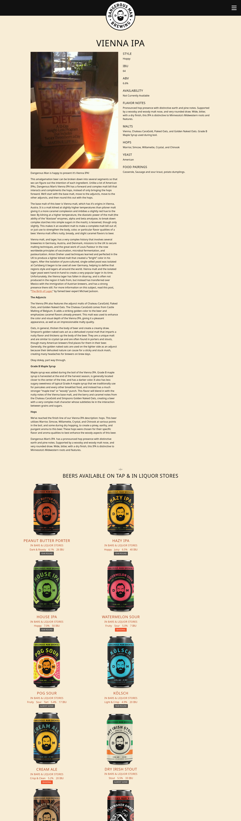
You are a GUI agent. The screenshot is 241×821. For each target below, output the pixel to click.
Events (82, 739)
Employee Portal (148, 815)
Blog (48, 745)
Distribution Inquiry (54, 753)
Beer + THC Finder (57, 739)
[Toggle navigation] (234, 8)
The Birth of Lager (42, 291)
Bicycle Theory (133, 815)
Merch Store (193, 734)
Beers (49, 733)
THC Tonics (85, 733)
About (82, 745)
